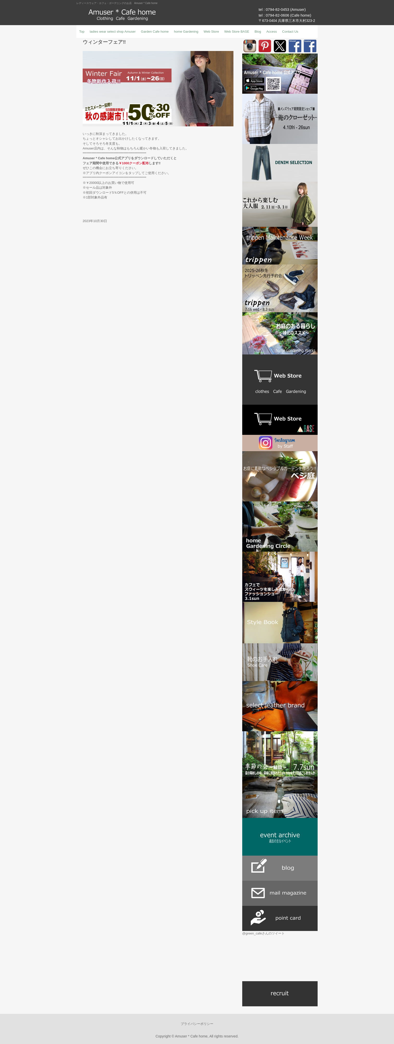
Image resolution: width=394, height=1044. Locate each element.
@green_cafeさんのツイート (263, 933)
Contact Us (290, 31)
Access (271, 31)
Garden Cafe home (155, 31)
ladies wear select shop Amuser (113, 31)
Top (81, 31)
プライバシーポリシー (197, 1024)
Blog (258, 31)
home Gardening (186, 31)
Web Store (211, 31)
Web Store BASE (236, 31)
